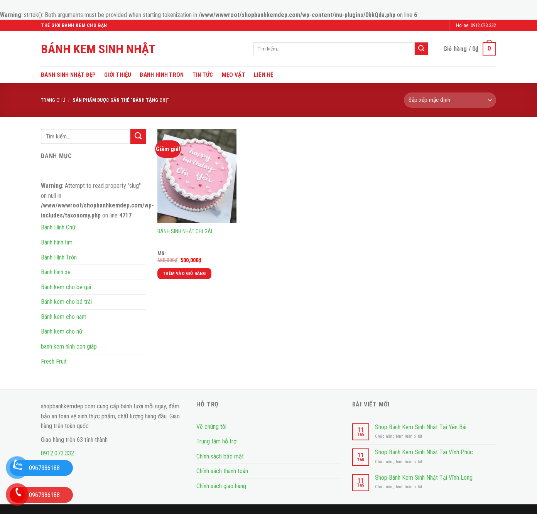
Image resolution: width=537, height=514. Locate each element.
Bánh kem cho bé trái (66, 301)
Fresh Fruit (54, 361)
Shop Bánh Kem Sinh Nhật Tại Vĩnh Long (424, 477)
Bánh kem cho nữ (62, 331)
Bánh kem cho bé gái (66, 287)
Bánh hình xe (56, 272)
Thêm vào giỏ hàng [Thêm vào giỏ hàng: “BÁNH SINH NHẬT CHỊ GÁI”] (184, 273)
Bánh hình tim (57, 242)
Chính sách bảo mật (220, 456)
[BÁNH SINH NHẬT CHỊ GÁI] (196, 176)
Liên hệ (263, 74)
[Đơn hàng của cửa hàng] (450, 100)
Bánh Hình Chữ (58, 227)
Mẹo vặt (233, 74)
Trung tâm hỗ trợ (216, 441)
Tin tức (203, 74)
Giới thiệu (117, 74)
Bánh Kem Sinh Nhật (98, 49)
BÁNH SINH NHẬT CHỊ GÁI (184, 231)
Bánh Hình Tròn (162, 74)
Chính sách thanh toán (222, 471)
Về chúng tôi (211, 426)
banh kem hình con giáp (69, 346)
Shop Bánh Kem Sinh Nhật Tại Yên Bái (420, 427)
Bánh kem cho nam (63, 316)
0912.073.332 (57, 453)
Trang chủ (53, 100)
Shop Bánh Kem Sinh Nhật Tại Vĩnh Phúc (424, 452)
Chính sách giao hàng (221, 486)
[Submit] (421, 48)
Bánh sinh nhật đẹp (68, 74)
